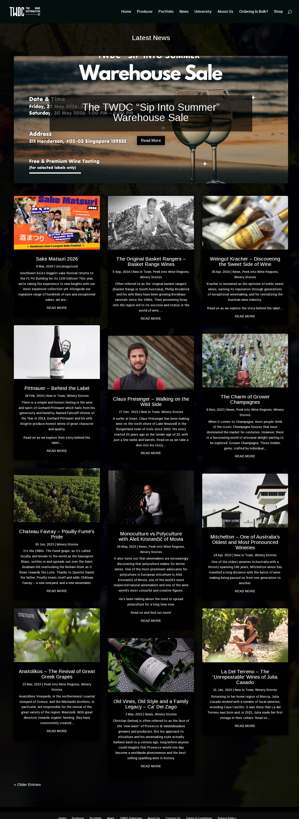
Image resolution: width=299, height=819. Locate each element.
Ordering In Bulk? (253, 11)
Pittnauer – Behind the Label (56, 388)
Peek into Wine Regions (61, 684)
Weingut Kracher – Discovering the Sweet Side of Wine (245, 261)
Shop (278, 11)
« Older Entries (27, 785)
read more (57, 308)
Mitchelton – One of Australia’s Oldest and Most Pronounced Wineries (245, 542)
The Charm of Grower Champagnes (245, 399)
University (203, 11)
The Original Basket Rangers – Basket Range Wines (151, 261)
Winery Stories (78, 396)
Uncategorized (67, 266)
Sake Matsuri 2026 (57, 259)
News (184, 11)
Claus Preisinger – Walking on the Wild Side (151, 401)
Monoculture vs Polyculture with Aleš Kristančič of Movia (151, 536)
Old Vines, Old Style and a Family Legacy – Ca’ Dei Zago (151, 704)
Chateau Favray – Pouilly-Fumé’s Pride (56, 534)
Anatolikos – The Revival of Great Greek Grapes (57, 674)
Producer (145, 11)
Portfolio (166, 11)
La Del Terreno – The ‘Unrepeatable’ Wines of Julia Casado (245, 677)
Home (126, 11)
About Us (225, 11)
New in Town (55, 396)
